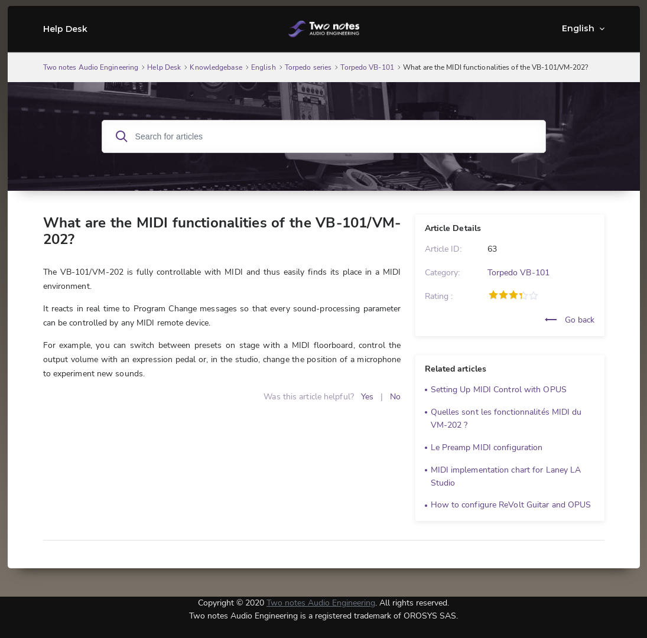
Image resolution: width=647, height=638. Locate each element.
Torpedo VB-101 (518, 272)
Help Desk (65, 29)
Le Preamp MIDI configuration (487, 447)
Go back (570, 319)
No (395, 396)
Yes (367, 396)
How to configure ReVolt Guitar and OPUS (511, 504)
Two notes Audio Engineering (320, 602)
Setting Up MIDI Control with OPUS (499, 389)
